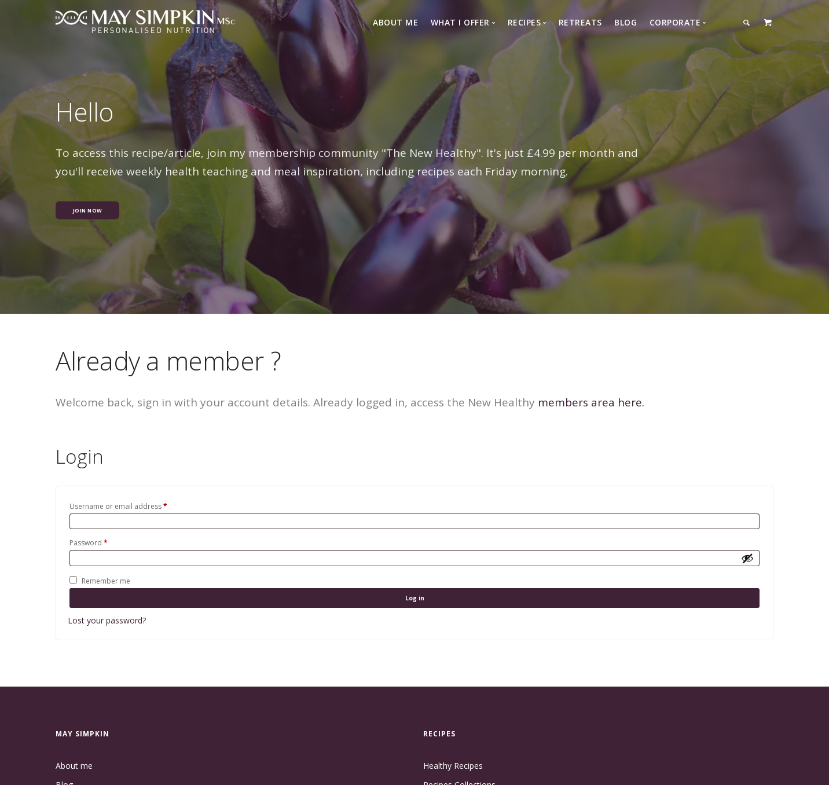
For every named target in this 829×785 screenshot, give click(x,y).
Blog (625, 22)
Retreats (580, 22)
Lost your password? (107, 635)
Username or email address (118, 506)
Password (88, 547)
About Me (395, 22)
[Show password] (747, 564)
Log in (414, 609)
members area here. (591, 402)
